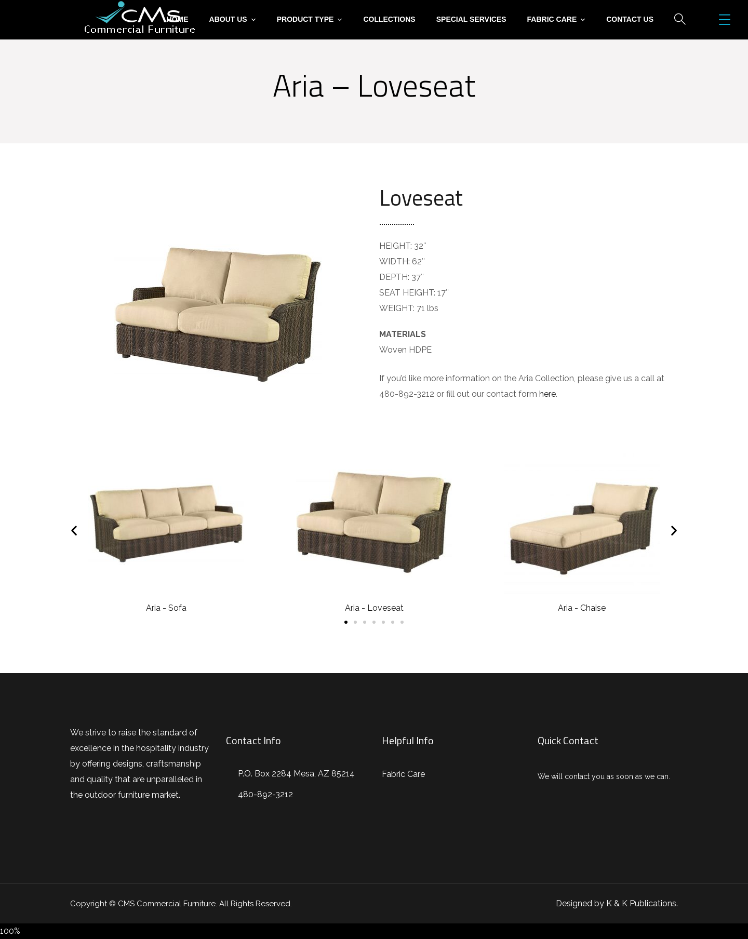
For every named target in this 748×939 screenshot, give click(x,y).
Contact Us (629, 19)
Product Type (305, 19)
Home (178, 19)
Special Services (471, 19)
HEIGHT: (395, 246)
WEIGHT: (397, 308)
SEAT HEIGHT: (407, 293)
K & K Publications (641, 903)
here (547, 394)
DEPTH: (394, 277)
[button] (346, 622)
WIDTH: (394, 261)
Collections (389, 19)
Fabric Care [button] (552, 19)
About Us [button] (228, 19)
